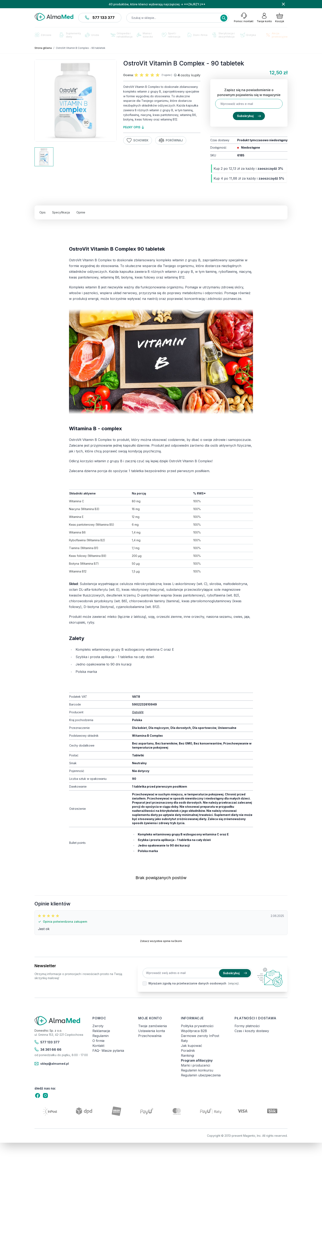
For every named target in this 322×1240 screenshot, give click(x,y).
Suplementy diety (70, 35)
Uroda (92, 35)
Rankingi (187, 1055)
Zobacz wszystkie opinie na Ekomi (161, 941)
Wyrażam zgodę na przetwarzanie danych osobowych (187, 983)
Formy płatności (247, 1026)
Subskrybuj (249, 116)
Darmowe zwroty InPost (200, 1036)
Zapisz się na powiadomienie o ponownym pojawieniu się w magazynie (249, 92)
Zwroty (98, 1026)
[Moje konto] (264, 17)
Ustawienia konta (151, 1031)
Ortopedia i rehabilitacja (121, 35)
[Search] (223, 18)
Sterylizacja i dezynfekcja (223, 35)
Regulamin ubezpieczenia (201, 1075)
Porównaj (171, 140)
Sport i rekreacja (171, 35)
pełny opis (133, 127)
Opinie (80, 212)
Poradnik (188, 1050)
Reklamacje (101, 1031)
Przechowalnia (149, 1036)
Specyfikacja (61, 212)
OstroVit (138, 712)
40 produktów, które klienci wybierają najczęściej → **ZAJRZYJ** (157, 4)
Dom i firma (197, 35)
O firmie (98, 1041)
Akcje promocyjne (277, 35)
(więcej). (233, 983)
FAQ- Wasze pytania (108, 1050)
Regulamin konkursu (197, 1070)
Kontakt (98, 1046)
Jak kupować (191, 1046)
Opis (42, 212)
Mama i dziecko (145, 35)
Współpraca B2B (194, 1031)
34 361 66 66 (47, 1049)
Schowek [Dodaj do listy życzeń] (137, 140)
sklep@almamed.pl (51, 1063)
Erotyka (248, 35)
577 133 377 (100, 17)
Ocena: (128, 75)
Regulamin (100, 1036)
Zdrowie (42, 34)
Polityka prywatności (197, 1026)
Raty (184, 1041)
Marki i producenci (195, 1065)
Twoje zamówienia (152, 1026)
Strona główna (43, 47)
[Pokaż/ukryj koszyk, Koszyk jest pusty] (279, 17)
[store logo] (53, 17)
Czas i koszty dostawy (252, 1031)
